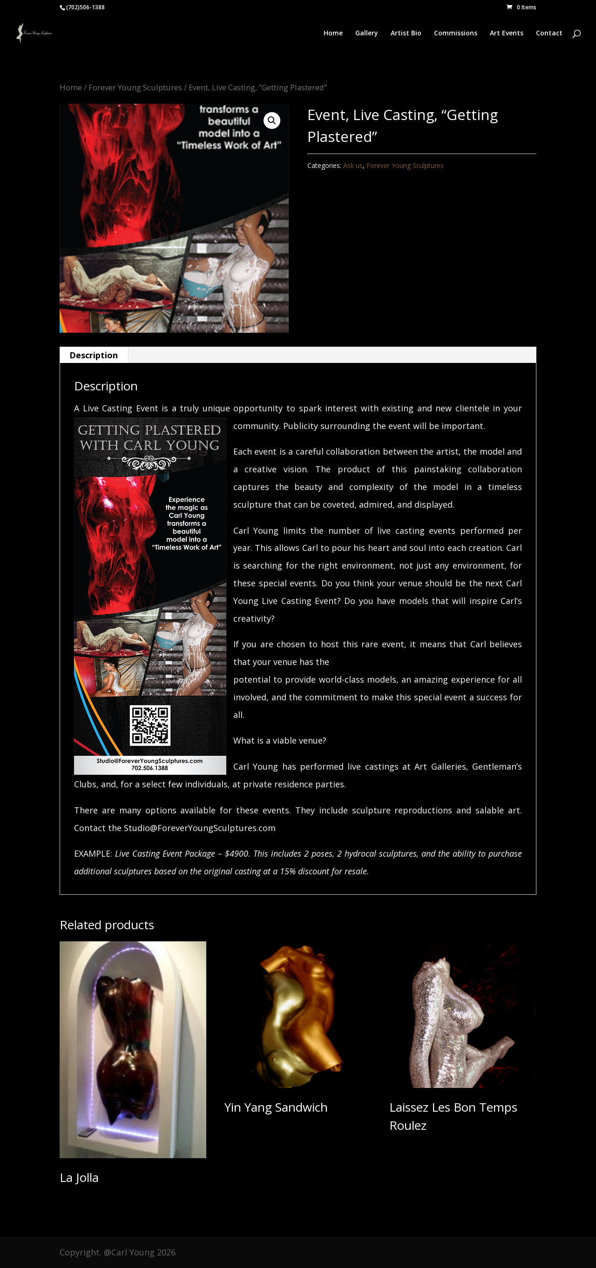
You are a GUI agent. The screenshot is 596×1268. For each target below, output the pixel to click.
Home (333, 33)
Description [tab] (93, 355)
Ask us (353, 165)
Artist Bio (406, 33)
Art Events (506, 33)
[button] (272, 120)
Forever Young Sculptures (135, 87)
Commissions (455, 33)
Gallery (366, 33)
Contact (549, 33)
